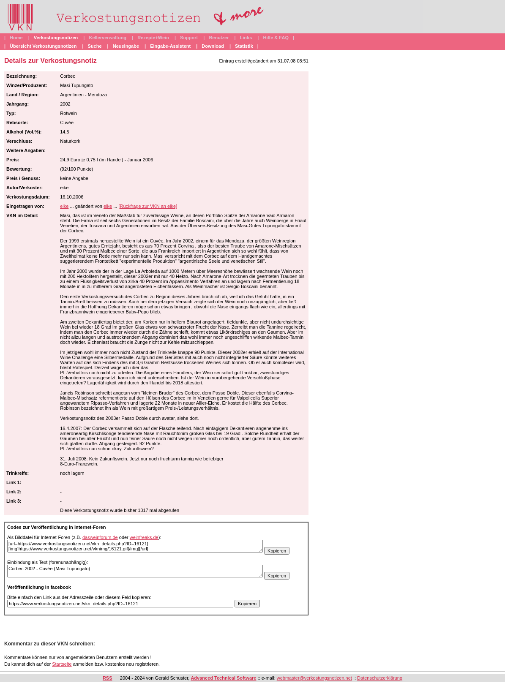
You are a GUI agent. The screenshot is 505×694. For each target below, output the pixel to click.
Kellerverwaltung (107, 37)
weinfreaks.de (144, 537)
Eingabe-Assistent (170, 46)
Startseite (61, 664)
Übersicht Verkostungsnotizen (43, 46)
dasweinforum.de (100, 537)
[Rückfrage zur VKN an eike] (147, 206)
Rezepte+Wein (153, 37)
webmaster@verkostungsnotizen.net (314, 677)
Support (189, 37)
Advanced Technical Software (223, 677)
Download (213, 46)
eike (64, 206)
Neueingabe (126, 46)
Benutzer (219, 37)
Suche (95, 46)
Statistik (244, 46)
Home (16, 37)
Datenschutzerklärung (379, 677)
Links (246, 37)
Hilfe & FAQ (276, 37)
